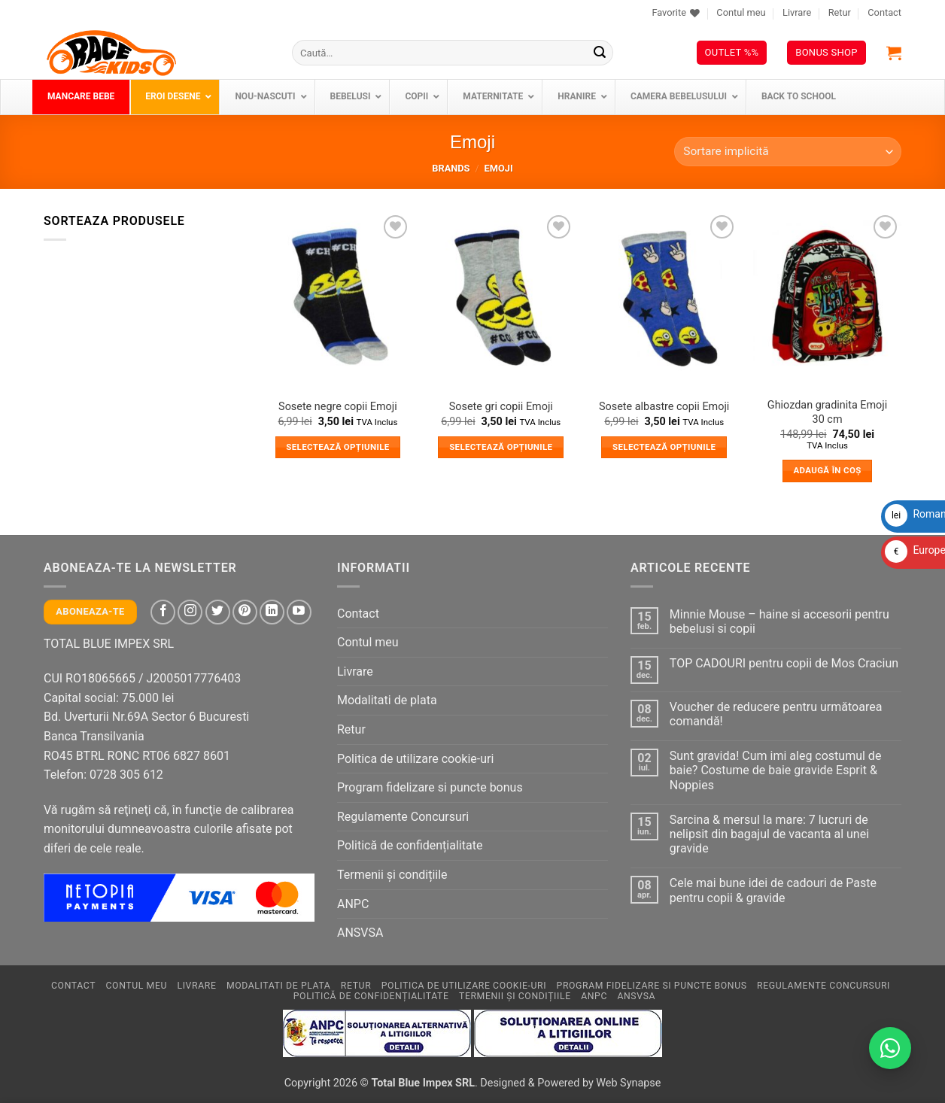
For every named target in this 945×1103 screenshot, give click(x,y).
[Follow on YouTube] (299, 612)
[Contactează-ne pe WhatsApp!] (890, 1048)
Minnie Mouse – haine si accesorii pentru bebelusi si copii (779, 621)
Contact (884, 12)
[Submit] (599, 52)
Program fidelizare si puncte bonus (430, 787)
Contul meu (740, 12)
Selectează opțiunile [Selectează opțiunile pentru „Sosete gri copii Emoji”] (500, 447)
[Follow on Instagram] (190, 612)
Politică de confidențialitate (409, 845)
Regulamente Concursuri (403, 817)
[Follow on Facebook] (162, 612)
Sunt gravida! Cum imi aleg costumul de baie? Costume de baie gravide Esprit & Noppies (776, 770)
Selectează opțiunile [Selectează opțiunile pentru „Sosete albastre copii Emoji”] (664, 447)
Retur (839, 12)
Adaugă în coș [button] (827, 470)
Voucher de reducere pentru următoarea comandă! (776, 714)
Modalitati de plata (387, 700)
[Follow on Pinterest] (244, 612)
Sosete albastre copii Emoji (664, 406)
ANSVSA (360, 932)
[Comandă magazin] (787, 151)
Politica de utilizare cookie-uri (415, 759)
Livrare (796, 12)
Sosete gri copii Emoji (501, 406)
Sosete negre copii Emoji (337, 406)
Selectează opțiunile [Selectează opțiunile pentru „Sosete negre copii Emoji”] (337, 447)
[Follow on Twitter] (217, 612)
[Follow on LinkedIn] (272, 612)
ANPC (353, 904)
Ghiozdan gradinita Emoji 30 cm (827, 412)
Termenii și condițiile (392, 875)
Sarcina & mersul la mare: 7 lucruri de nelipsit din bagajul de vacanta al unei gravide (769, 834)
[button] (893, 52)
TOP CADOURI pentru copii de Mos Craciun (784, 663)
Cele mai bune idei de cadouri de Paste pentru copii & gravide (773, 890)
